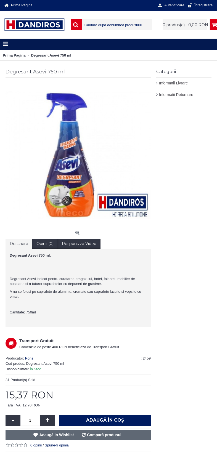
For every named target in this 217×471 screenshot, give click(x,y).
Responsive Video (79, 243)
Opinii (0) (45, 243)
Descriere (19, 243)
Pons (29, 358)
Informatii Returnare (176, 94)
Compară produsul (104, 435)
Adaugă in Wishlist (56, 435)
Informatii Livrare (173, 83)
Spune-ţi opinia (57, 445)
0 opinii (36, 445)
